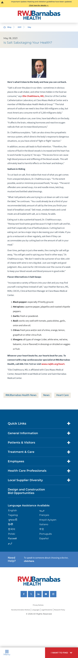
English (12, 510)
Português (45, 533)
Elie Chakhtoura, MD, (33, 96)
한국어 (11, 529)
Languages (35, 610)
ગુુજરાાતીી (12, 519)
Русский (12, 538)
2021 (19, 27)
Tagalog (13, 515)
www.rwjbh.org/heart (52, 364)
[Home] (39, 15)
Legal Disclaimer (46, 610)
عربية (42, 510)
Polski (11, 533)
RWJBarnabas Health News (21, 395)
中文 (41, 529)
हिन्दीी (10, 524)
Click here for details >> (39, 5)
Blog (9, 27)
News (46, 395)
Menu (6, 653)
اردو (10, 543)
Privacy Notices (38, 605)
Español (44, 538)
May (29, 27)
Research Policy (59, 610)
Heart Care (62, 395)
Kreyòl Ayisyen (47, 519)
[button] (61, 652)
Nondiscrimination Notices (20, 610)
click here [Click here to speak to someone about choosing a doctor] (29, 561)
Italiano (43, 524)
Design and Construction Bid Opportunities (26, 491)
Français (44, 515)
